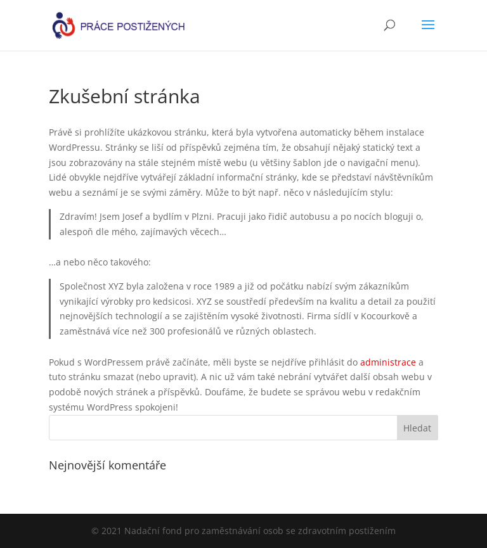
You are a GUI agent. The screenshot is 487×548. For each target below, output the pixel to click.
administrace (388, 362)
